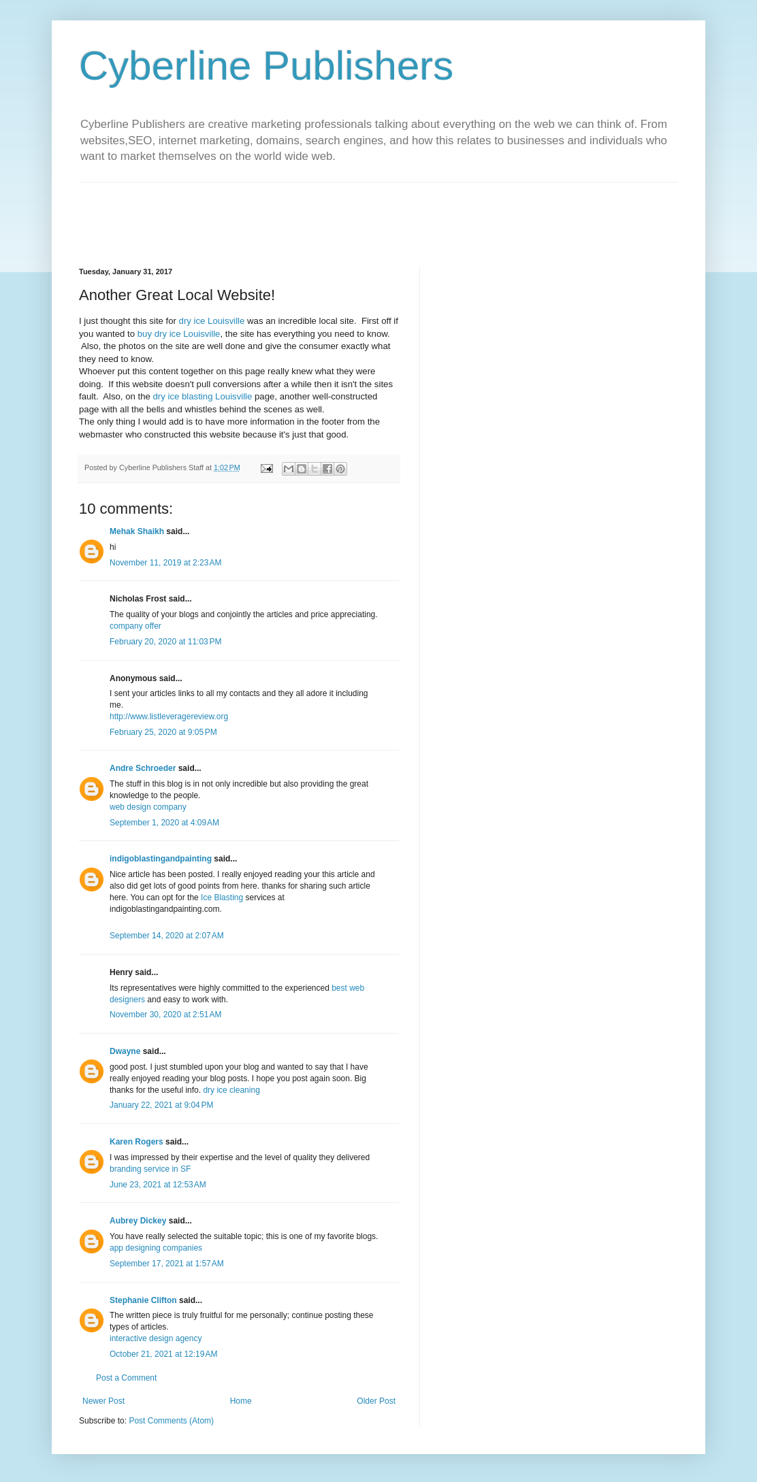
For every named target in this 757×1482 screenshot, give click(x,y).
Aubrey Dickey (138, 1220)
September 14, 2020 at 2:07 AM (167, 935)
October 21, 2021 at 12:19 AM (163, 1354)
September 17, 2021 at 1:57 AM (167, 1263)
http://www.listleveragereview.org (169, 716)
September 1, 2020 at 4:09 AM (164, 822)
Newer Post (103, 1401)
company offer (135, 626)
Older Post (376, 1401)
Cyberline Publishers (266, 65)
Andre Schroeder (143, 768)
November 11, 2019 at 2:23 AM (165, 562)
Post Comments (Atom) (171, 1421)
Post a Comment (126, 1378)
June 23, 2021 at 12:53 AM (158, 1184)
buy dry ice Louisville (179, 334)
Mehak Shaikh (137, 531)
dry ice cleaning (231, 1090)
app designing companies (156, 1248)
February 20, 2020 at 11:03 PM (165, 641)
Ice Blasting (222, 897)
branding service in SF (150, 1169)
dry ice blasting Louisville (203, 396)
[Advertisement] (327, 213)
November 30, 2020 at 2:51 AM (165, 1014)
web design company (148, 807)
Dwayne (125, 1051)
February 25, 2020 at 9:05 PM (163, 732)
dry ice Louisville (212, 321)
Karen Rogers (136, 1142)
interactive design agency (156, 1338)
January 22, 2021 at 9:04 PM (161, 1105)
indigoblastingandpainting (161, 858)
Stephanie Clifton (143, 1300)
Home (241, 1401)
